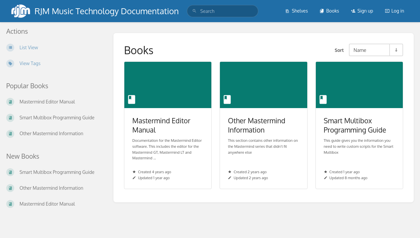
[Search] (194, 11)
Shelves (296, 11)
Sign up (362, 11)
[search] (223, 11)
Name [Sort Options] (360, 50)
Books (329, 11)
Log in (394, 11)
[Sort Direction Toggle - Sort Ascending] (395, 50)
